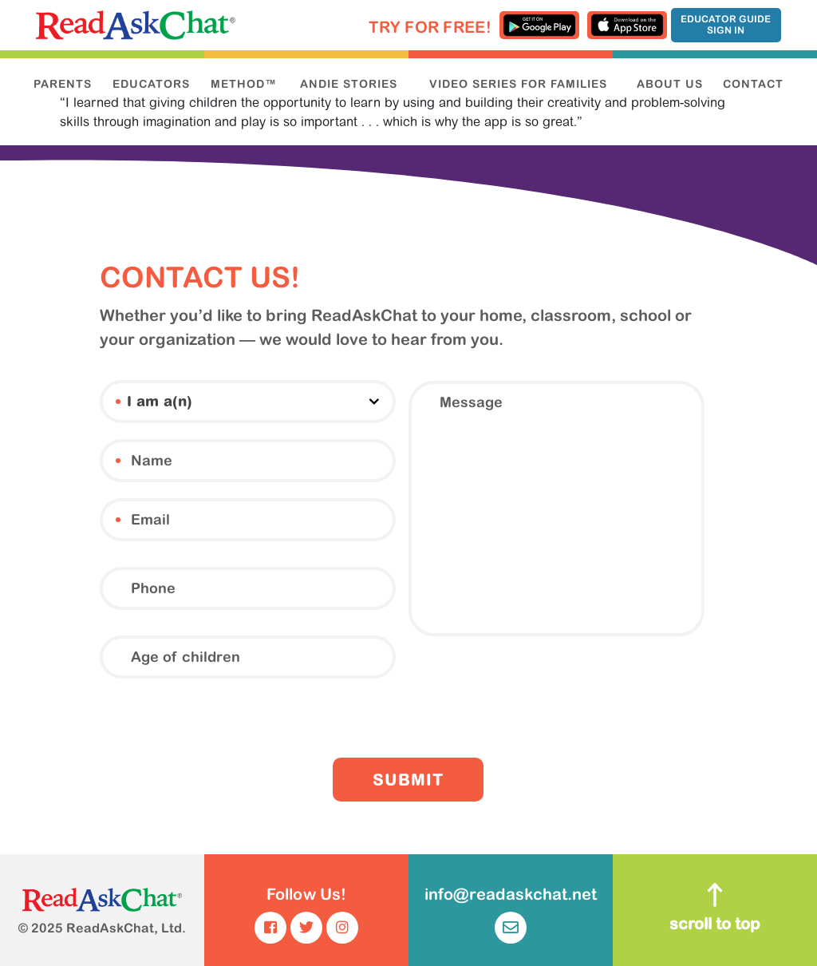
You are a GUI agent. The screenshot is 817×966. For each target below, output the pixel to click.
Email (118, 519)
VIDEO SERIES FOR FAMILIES (518, 83)
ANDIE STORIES (348, 83)
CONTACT (753, 83)
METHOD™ (244, 83)
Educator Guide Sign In (726, 25)
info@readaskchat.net (510, 914)
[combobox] (248, 401)
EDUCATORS (151, 83)
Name (118, 460)
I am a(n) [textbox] (159, 403)
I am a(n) (118, 401)
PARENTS (63, 83)
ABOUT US (670, 83)
